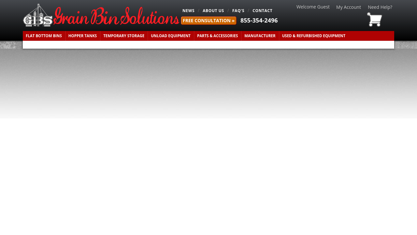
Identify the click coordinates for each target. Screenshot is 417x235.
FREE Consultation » (209, 20)
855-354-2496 (259, 20)
